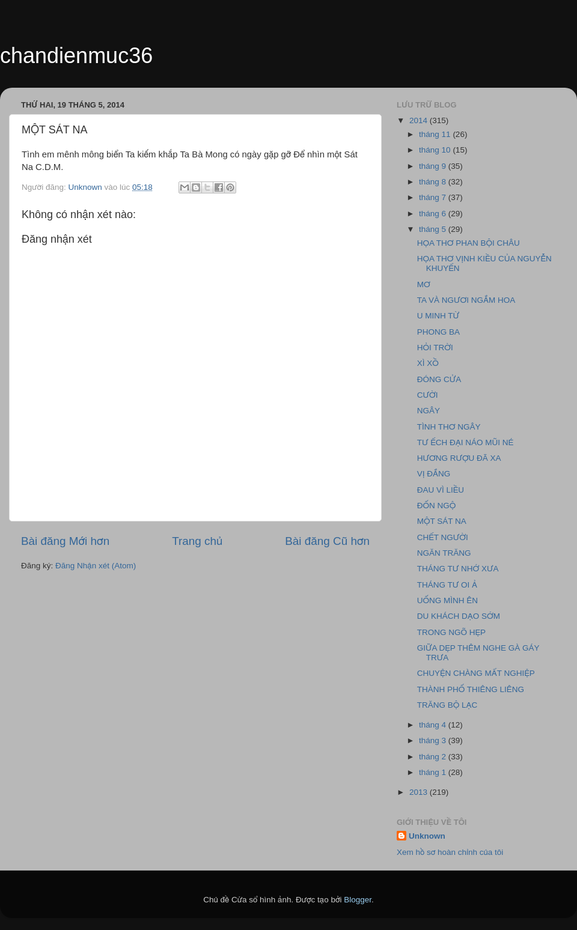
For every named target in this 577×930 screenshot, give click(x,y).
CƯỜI (427, 395)
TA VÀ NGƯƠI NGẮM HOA (466, 300)
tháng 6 (433, 213)
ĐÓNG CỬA (439, 379)
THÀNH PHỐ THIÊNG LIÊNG (470, 689)
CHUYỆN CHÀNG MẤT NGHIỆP (476, 673)
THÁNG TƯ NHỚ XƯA (458, 568)
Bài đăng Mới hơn (65, 541)
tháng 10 (436, 149)
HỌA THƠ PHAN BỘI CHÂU (468, 243)
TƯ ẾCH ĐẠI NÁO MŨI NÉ (465, 442)
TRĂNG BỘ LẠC (447, 705)
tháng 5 (433, 229)
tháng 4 (433, 724)
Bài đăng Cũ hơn (327, 541)
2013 (419, 792)
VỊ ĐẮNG (434, 473)
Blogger (357, 899)
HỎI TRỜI (435, 347)
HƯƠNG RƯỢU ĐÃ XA (459, 458)
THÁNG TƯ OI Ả (447, 584)
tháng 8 (433, 181)
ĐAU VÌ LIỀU (440, 489)
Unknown (427, 835)
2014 (419, 120)
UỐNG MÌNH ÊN (447, 600)
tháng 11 (436, 134)
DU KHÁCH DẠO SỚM (458, 616)
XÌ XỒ (428, 363)
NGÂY (428, 410)
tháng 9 (433, 166)
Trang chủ (197, 541)
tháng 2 (433, 756)
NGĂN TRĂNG (444, 553)
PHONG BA (438, 331)
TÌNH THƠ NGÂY (449, 426)
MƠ (423, 284)
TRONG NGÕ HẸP (451, 632)
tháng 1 (433, 772)
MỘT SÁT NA (441, 521)
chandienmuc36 (76, 55)
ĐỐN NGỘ (436, 505)
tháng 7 (433, 197)
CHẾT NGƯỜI (442, 537)
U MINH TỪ (438, 315)
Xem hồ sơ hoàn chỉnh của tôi (450, 852)
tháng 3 (433, 740)
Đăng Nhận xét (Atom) (95, 565)
